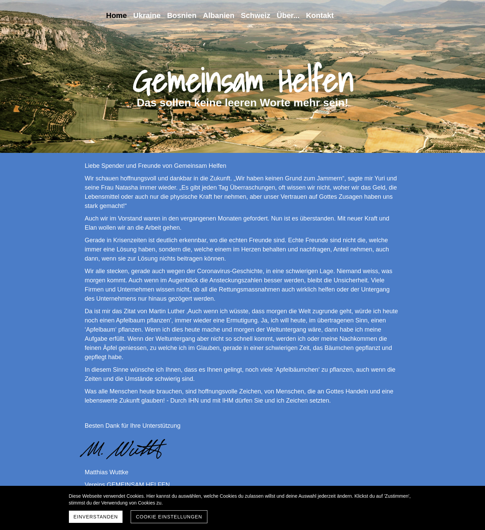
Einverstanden (96, 516)
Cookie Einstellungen (169, 516)
